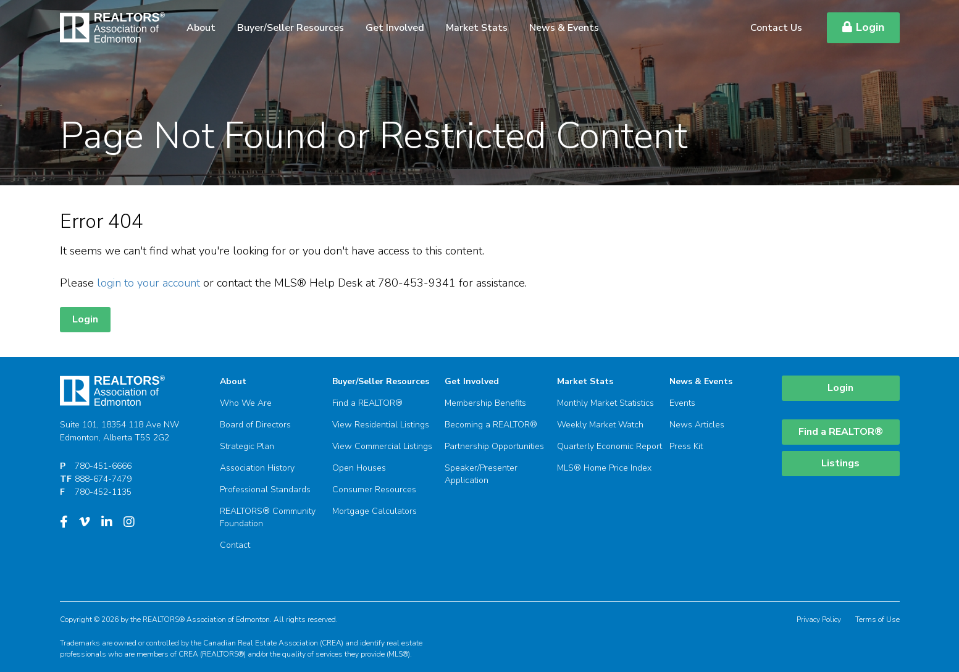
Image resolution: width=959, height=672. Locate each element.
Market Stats (477, 28)
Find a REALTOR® (367, 403)
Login (863, 27)
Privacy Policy (819, 619)
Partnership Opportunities (494, 446)
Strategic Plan (247, 446)
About (201, 28)
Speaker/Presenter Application (481, 474)
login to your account (148, 282)
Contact (235, 545)
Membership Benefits (485, 403)
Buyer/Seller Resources (290, 28)
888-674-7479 (103, 479)
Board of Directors (255, 424)
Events (682, 403)
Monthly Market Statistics (605, 403)
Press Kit (686, 446)
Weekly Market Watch (600, 424)
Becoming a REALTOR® (491, 424)
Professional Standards (265, 489)
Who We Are (246, 403)
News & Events (564, 28)
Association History (257, 468)
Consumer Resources (374, 489)
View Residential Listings (380, 424)
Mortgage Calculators (374, 511)
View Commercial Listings (382, 446)
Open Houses (359, 468)
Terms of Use (877, 619)
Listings (840, 463)
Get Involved (395, 28)
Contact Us (776, 28)
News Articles (696, 424)
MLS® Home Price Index (604, 468)
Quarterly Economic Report (609, 446)
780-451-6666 (103, 466)
